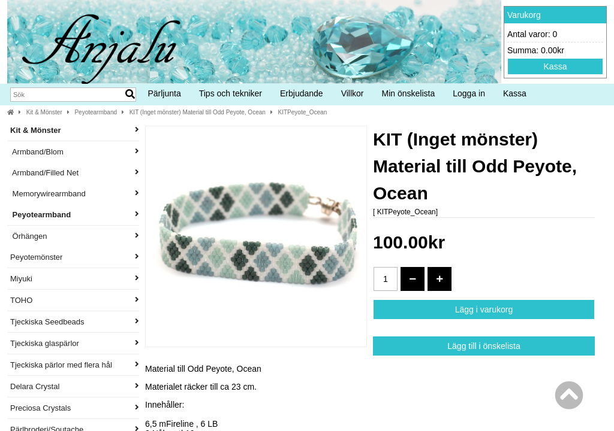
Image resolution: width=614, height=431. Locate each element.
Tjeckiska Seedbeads (74, 321)
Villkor (352, 93)
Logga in (469, 93)
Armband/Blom (74, 151)
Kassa (555, 66)
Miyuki (74, 278)
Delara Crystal (74, 386)
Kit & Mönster (44, 112)
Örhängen (74, 236)
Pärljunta (164, 93)
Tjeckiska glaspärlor (74, 343)
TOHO (74, 300)
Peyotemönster (74, 257)
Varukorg (524, 15)
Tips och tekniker (230, 93)
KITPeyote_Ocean (302, 112)
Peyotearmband (95, 112)
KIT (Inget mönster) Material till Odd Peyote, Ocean (198, 112)
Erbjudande (301, 93)
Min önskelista (408, 93)
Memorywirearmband (74, 193)
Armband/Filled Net (74, 172)
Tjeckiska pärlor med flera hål (74, 364)
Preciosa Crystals (74, 407)
